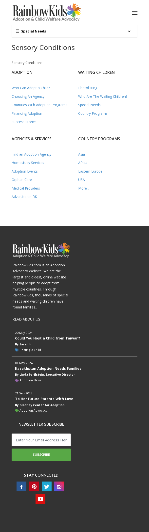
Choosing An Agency (28, 96)
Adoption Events (25, 171)
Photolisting (87, 87)
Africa (82, 162)
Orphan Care (22, 179)
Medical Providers (26, 188)
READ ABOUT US (26, 319)
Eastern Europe (90, 171)
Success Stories (24, 121)
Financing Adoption (27, 113)
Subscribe (41, 454)
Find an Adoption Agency (31, 154)
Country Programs (93, 113)
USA (81, 179)
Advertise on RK (24, 196)
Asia (81, 154)
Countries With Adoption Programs (39, 104)
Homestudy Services (28, 162)
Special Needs (31, 31)
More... (83, 188)
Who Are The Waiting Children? (102, 96)
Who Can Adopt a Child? (31, 87)
